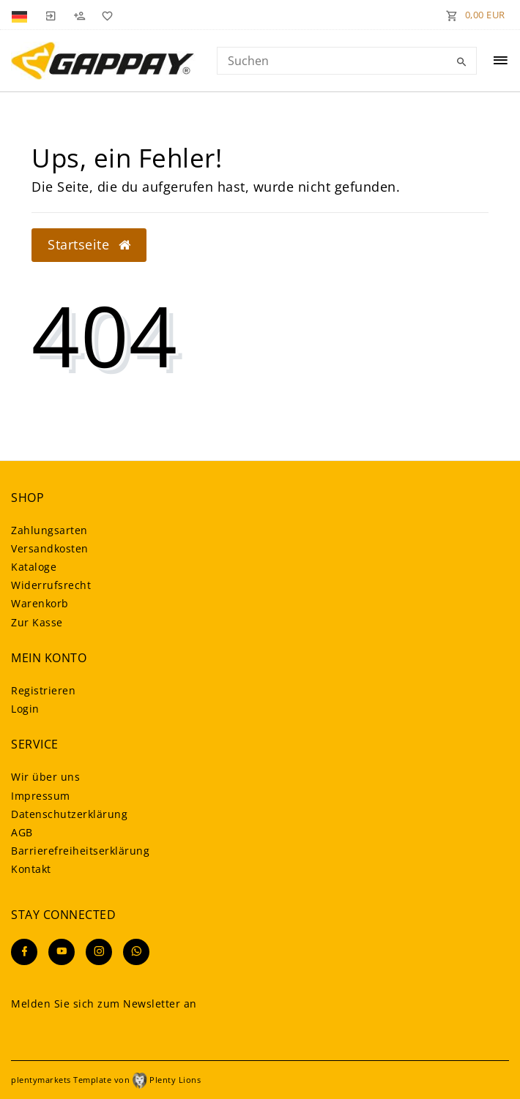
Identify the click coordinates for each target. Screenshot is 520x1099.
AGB (22, 832)
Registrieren (43, 690)
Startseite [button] (89, 244)
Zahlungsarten (49, 530)
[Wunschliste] (104, 14)
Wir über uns (45, 777)
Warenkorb (40, 603)
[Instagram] (99, 952)
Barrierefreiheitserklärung (80, 851)
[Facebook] (24, 952)
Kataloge (33, 567)
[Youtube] (61, 952)
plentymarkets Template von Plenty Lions (106, 1079)
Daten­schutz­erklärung (69, 814)
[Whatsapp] (136, 952)
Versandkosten (50, 548)
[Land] (21, 14)
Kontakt (31, 869)
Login (25, 709)
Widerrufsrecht (51, 585)
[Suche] (462, 62)
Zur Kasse (37, 622)
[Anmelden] (50, 14)
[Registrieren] (79, 14)
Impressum (40, 796)
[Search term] (347, 61)
